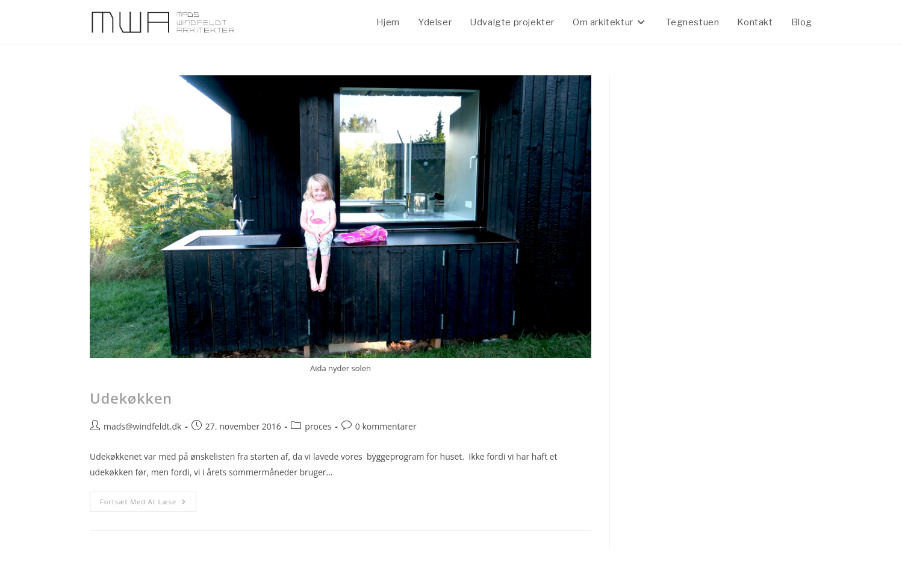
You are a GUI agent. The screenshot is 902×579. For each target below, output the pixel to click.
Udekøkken (131, 398)
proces (318, 426)
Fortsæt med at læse (148, 499)
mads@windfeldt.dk (142, 426)
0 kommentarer (386, 426)
